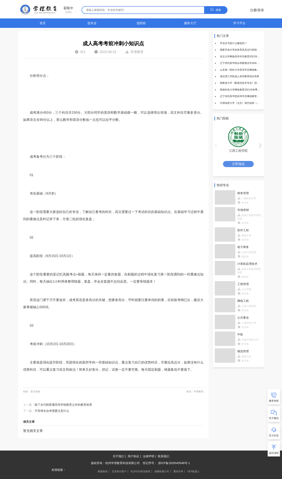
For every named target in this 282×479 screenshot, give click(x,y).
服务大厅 (190, 23)
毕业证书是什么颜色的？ (233, 43)
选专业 (92, 23)
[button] (260, 145)
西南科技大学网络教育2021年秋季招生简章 (240, 89)
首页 (43, 23)
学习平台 (239, 23)
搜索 (215, 9)
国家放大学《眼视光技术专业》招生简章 (240, 83)
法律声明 (148, 456)
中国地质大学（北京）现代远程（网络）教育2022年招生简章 (240, 103)
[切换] (68, 10)
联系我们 (163, 456)
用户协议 (133, 456)
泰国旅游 (102, 471)
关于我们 (118, 456)
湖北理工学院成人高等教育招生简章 (239, 76)
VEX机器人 (193, 471)
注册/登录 (257, 10)
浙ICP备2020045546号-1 (174, 463)
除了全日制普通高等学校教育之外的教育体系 (63, 404)
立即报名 (238, 164)
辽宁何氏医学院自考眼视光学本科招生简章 (240, 63)
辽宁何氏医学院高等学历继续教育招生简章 (240, 96)
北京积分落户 (119, 471)
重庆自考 (178, 471)
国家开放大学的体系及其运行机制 (238, 49)
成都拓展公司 (161, 471)
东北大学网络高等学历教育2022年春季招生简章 (240, 56)
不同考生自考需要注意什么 (52, 410)
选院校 (141, 23)
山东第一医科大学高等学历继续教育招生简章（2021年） (240, 69)
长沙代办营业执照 (140, 471)
